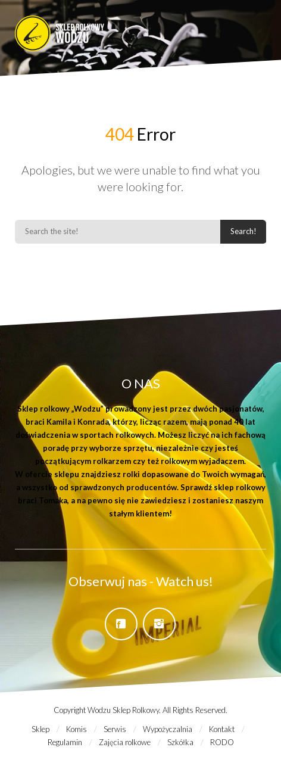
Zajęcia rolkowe (125, 742)
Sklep (40, 729)
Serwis (115, 729)
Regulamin (65, 742)
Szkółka (180, 742)
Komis (76, 729)
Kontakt (222, 729)
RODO (222, 742)
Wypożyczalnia (167, 729)
